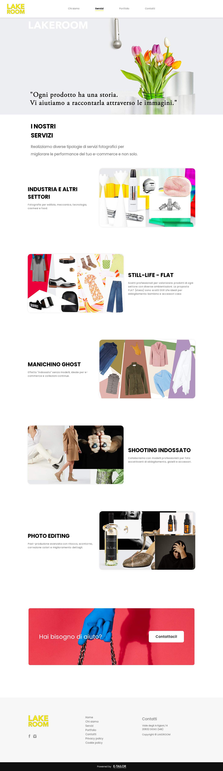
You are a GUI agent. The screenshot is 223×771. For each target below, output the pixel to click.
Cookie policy (94, 743)
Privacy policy (94, 738)
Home (89, 717)
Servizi (99, 8)
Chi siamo (74, 8)
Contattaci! (166, 636)
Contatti (150, 8)
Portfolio (124, 8)
